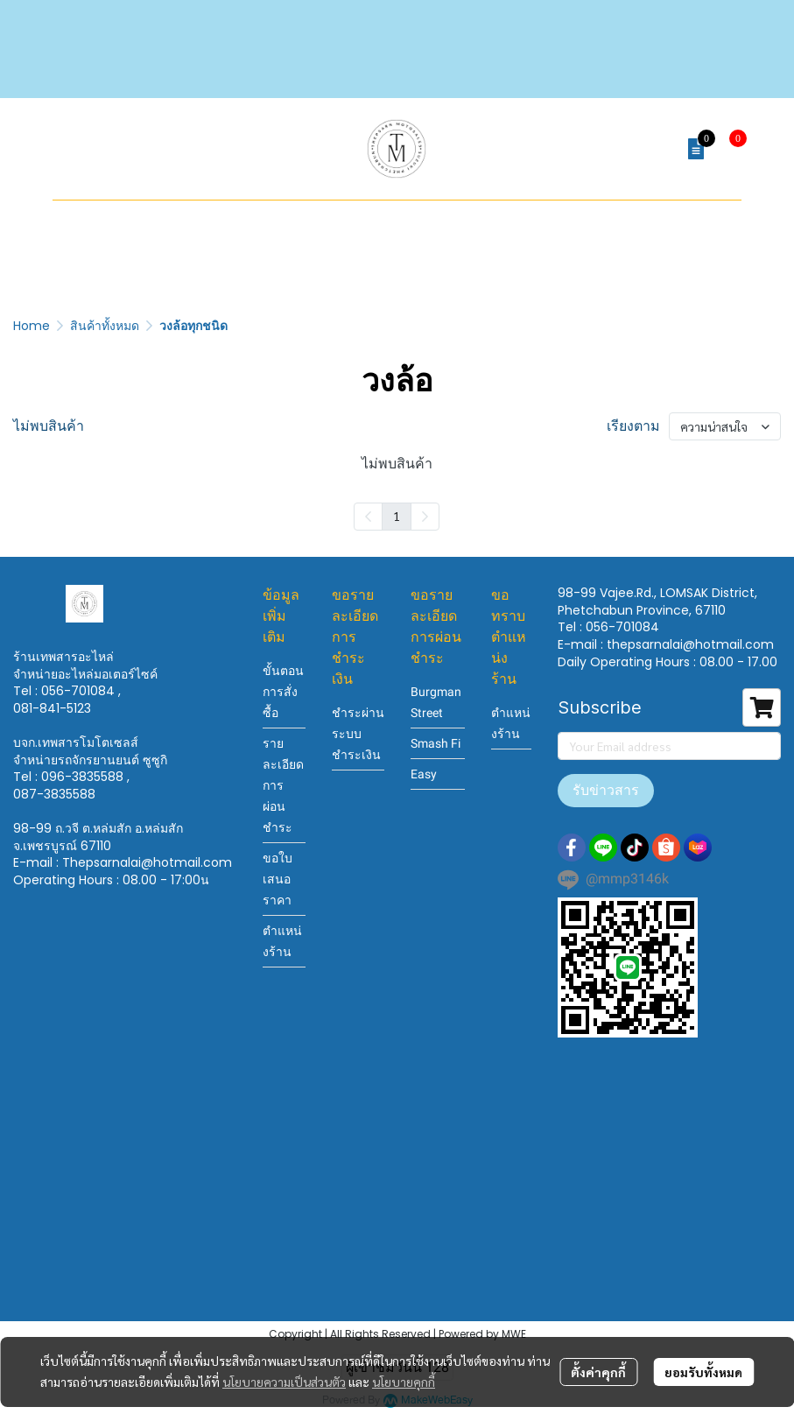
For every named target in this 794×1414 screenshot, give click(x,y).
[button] (654, 149)
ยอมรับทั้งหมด (703, 1372)
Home (31, 325)
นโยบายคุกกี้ (403, 1381)
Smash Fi (435, 743)
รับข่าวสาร (606, 790)
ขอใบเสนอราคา (277, 879)
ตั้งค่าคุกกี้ (598, 1372)
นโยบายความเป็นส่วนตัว (284, 1381)
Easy (424, 774)
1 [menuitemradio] (396, 516)
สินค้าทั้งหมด (104, 325)
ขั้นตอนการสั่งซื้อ (283, 692)
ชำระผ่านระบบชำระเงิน (358, 734)
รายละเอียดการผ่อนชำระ (283, 785)
